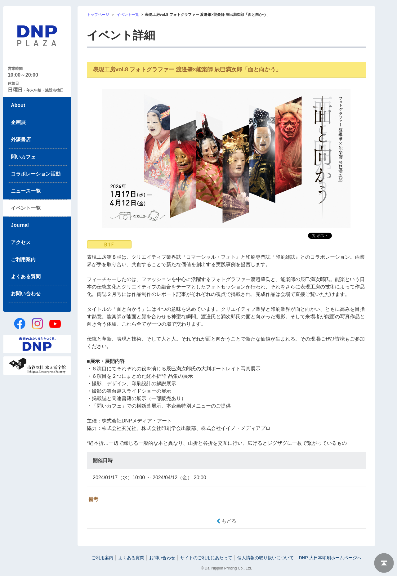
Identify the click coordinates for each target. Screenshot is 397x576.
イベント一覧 (26, 208)
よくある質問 (26, 276)
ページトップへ (384, 563)
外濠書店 (21, 139)
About (18, 105)
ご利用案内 (23, 259)
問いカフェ (23, 156)
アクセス (21, 242)
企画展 (18, 122)
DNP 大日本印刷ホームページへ (330, 557)
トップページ (98, 14)
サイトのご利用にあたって (206, 557)
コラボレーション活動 (35, 173)
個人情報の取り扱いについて (265, 557)
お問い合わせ (26, 293)
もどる (228, 521)
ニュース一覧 (26, 191)
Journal (20, 225)
